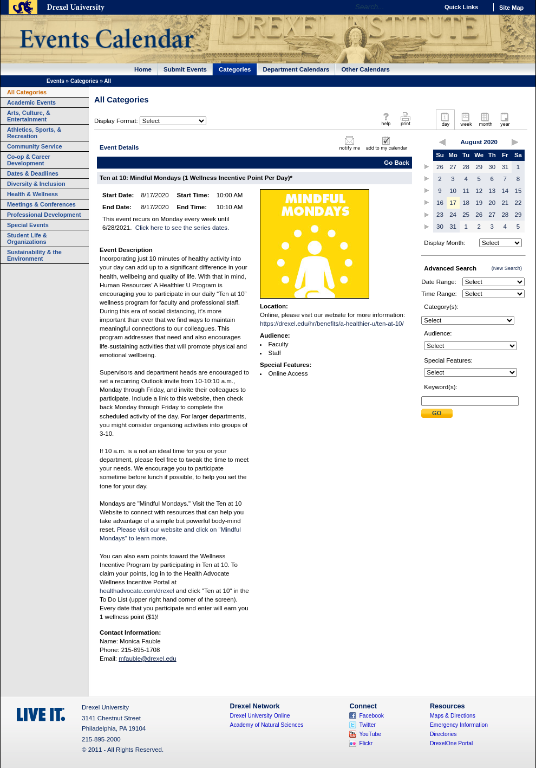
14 (504, 191)
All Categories (27, 92)
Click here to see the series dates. (182, 227)
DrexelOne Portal (451, 743)
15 (518, 191)
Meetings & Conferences (41, 204)
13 (491, 191)
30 (491, 167)
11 (465, 191)
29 (478, 167)
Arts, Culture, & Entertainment (28, 115)
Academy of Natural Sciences (267, 725)
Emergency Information (459, 725)
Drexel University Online (260, 716)
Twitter (367, 725)
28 (465, 167)
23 (439, 214)
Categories (235, 69)
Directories (443, 734)
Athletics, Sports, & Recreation (34, 132)
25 (465, 214)
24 (452, 214)
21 (504, 202)
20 (491, 202)
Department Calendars (296, 69)
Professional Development (44, 214)
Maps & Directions (452, 716)
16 (439, 202)
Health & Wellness (32, 194)
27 (452, 167)
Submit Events (185, 69)
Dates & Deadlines (32, 173)
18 (465, 202)
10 (452, 191)
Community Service (34, 146)
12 (478, 191)
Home (143, 69)
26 (439, 167)
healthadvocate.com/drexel (137, 591)
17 (452, 202)
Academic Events (31, 102)
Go (427, 7)
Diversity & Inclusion (36, 183)
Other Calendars (365, 69)
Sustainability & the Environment (34, 255)
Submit (437, 413)
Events (55, 81)
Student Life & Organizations (27, 238)
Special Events (28, 225)
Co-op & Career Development (28, 159)
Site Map (511, 7)
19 (478, 202)
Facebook (371, 716)
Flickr (365, 743)
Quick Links (461, 7)
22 (518, 202)
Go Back (396, 162)
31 (504, 167)
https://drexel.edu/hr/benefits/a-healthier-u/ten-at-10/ (332, 323)
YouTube (370, 734)
